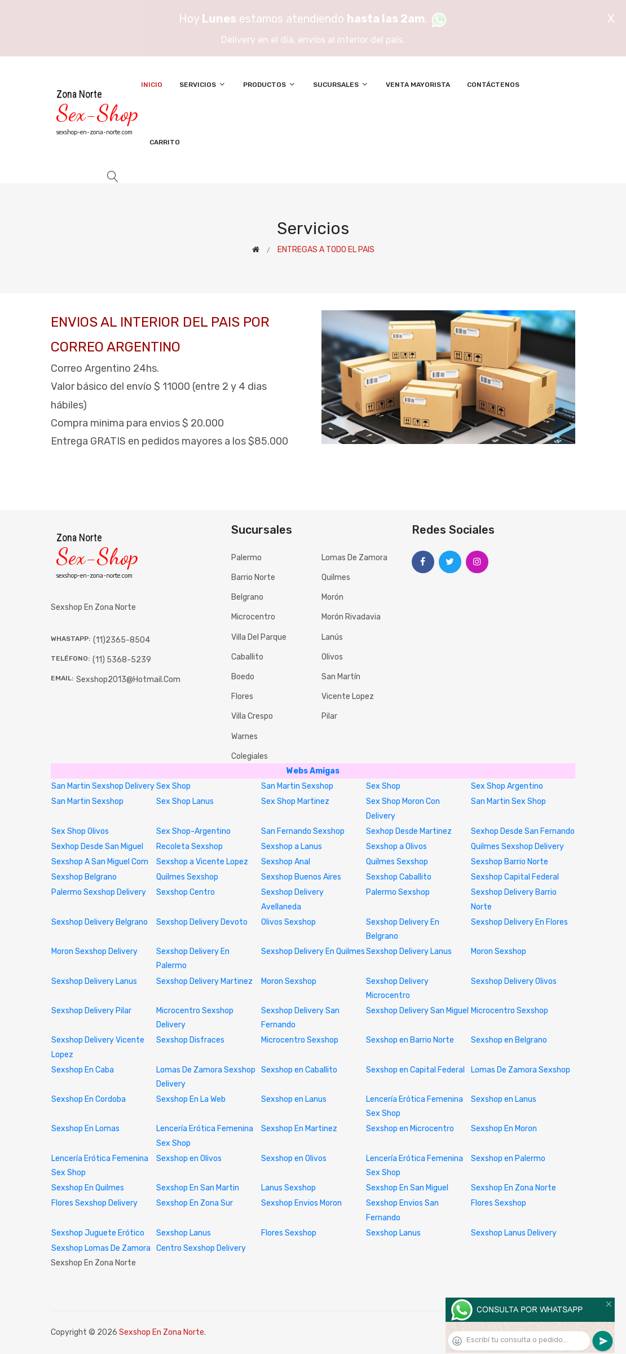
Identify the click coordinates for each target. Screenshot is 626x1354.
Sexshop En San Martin (197, 1188)
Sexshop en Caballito (299, 1070)
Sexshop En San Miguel (407, 1188)
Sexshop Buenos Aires (301, 877)
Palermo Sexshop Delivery (98, 892)
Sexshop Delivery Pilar (91, 1011)
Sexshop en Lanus (294, 1099)
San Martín (340, 677)
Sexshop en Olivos (189, 1158)
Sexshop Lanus (183, 1233)
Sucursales (341, 84)
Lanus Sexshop (288, 1188)
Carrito (164, 142)
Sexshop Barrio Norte (509, 862)
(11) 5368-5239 (121, 660)
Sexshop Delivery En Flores (519, 922)
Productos (269, 84)
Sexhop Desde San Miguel (97, 846)
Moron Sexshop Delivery (94, 951)
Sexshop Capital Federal (515, 877)
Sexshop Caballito (398, 877)
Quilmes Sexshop (397, 862)
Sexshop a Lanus (291, 846)
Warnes (244, 736)
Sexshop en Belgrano (509, 1040)
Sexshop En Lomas (85, 1128)
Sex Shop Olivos (80, 831)
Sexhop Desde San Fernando (523, 831)
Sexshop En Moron (504, 1128)
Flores (242, 696)
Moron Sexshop (498, 951)
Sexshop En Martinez (299, 1128)
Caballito (247, 657)
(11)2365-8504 (121, 640)
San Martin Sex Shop (508, 801)
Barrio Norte (253, 577)
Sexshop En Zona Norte (513, 1188)
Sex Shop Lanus (185, 801)
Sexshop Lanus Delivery (514, 1233)
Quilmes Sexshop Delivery (517, 846)
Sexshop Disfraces (190, 1040)
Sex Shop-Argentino (193, 831)
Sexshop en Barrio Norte (410, 1040)
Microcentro (253, 617)
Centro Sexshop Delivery (201, 1248)
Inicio (151, 85)
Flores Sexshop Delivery (94, 1203)
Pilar (329, 716)
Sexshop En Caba (82, 1070)
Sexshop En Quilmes (87, 1188)
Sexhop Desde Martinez (409, 831)
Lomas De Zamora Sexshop (520, 1070)
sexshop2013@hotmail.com (128, 679)
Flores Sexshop (498, 1203)
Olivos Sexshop (288, 922)
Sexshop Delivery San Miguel (417, 1011)
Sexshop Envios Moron (301, 1203)
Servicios (202, 84)
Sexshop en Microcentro (410, 1128)
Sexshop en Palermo (508, 1158)
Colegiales (249, 756)
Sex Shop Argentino (507, 786)
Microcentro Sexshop (509, 1011)
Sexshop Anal (285, 862)
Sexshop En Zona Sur (194, 1203)
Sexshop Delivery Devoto (202, 922)
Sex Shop (173, 786)
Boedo (242, 677)
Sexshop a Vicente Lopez (202, 862)
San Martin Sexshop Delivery (103, 786)
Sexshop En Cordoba (88, 1099)
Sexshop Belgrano (84, 877)
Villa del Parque (258, 637)
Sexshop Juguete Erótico (97, 1233)
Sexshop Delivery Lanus (409, 951)
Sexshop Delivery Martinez (204, 981)
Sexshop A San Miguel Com (99, 862)
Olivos (332, 657)
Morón (332, 597)
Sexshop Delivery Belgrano (99, 922)
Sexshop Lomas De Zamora (101, 1248)
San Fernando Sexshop (303, 831)
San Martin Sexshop (297, 786)
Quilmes (335, 577)
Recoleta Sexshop (189, 846)
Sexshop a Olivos (396, 846)
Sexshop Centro (185, 892)
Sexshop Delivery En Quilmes (313, 951)
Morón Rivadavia (351, 617)
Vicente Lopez (347, 696)
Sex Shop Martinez (295, 801)
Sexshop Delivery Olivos (514, 981)
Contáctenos (493, 85)
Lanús (332, 637)
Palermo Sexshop (398, 892)
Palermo (246, 557)
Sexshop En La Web (191, 1099)
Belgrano (247, 597)
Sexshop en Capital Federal (415, 1070)
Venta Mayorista (418, 85)
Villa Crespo (252, 716)
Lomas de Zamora (354, 557)
